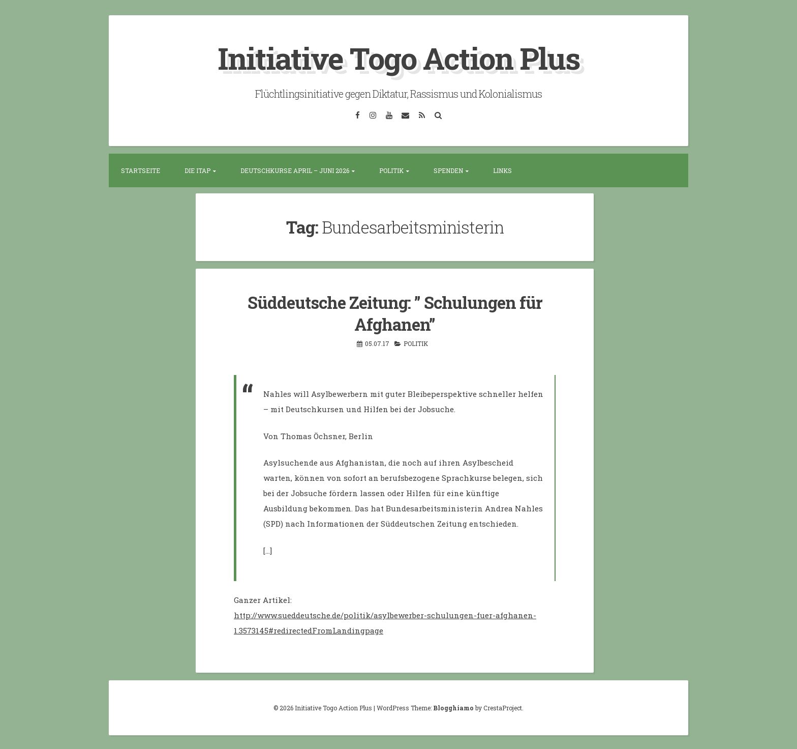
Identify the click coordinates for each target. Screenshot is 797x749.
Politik (391, 170)
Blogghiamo (453, 706)
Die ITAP (197, 170)
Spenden (448, 170)
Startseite (140, 170)
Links (502, 170)
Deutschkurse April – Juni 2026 (294, 170)
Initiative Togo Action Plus (398, 58)
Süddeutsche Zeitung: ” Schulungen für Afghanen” (395, 312)
